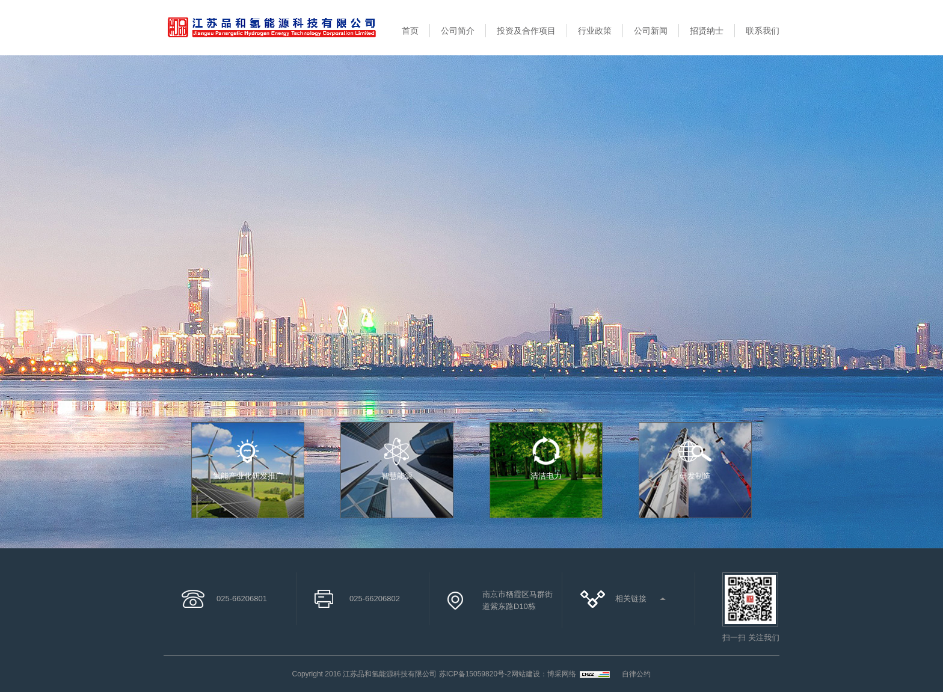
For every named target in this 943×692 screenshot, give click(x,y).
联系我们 (762, 30)
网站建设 (525, 674)
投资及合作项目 (526, 30)
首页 (410, 30)
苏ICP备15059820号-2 (475, 674)
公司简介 (458, 30)
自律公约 (636, 674)
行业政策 (595, 30)
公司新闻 (651, 30)
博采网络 (561, 674)
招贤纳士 (706, 30)
